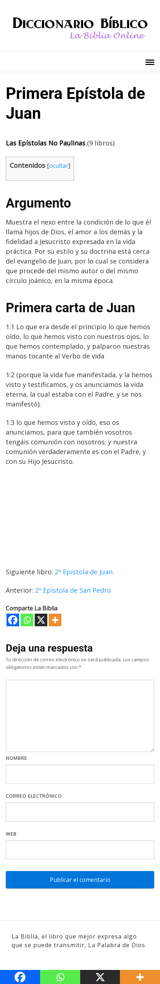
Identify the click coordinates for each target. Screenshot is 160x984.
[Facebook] (13, 620)
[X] (41, 620)
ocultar (58, 166)
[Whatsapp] (27, 620)
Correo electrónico (34, 796)
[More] (55, 620)
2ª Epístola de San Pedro (73, 590)
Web (11, 834)
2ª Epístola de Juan (84, 571)
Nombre (16, 758)
